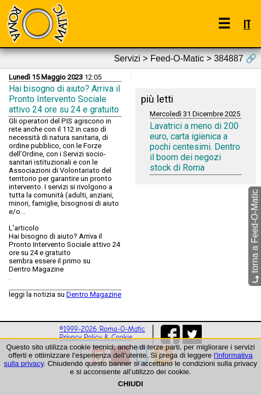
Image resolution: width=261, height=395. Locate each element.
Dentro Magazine (93, 294)
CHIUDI (130, 384)
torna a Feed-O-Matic (254, 237)
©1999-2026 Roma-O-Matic (102, 329)
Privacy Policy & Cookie (95, 337)
